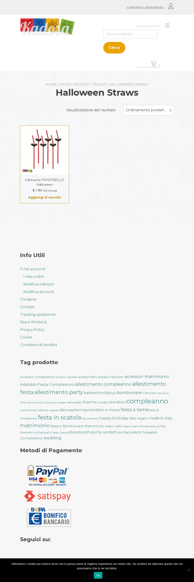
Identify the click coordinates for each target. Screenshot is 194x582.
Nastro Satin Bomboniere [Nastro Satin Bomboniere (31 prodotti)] (139, 426)
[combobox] (148, 110)
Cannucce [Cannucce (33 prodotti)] (149, 393)
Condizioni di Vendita (38, 345)
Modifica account (38, 292)
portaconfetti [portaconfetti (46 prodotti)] (129, 432)
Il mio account (32, 269)
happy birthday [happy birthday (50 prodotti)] (113, 418)
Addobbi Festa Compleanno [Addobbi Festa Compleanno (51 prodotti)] (47, 384)
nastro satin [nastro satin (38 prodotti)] (113, 426)
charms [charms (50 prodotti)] (89, 402)
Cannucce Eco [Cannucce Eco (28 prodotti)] (35, 402)
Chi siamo (28, 299)
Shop (65, 84)
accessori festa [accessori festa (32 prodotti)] (87, 377)
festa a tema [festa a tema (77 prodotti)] (135, 409)
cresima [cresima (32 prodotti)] (43, 410)
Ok (98, 575)
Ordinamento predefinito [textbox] (148, 110)
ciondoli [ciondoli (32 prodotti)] (103, 402)
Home (51, 84)
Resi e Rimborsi (33, 322)
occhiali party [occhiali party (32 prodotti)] (42, 432)
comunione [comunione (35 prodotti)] (28, 410)
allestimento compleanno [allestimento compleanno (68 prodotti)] (103, 384)
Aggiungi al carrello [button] (44, 197)
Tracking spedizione (38, 314)
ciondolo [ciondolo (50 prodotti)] (117, 402)
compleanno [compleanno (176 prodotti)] (147, 401)
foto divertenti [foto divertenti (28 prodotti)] (90, 418)
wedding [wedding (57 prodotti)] (52, 437)
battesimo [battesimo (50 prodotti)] (94, 392)
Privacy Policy (32, 330)
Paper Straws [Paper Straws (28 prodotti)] (59, 432)
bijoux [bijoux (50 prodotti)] (110, 392)
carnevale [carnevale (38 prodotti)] (73, 402)
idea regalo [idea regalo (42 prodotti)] (138, 418)
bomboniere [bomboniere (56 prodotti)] (129, 392)
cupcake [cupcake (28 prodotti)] (54, 410)
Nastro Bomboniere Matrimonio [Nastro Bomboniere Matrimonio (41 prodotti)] (77, 426)
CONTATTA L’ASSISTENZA (145, 7)
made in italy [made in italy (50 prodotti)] (160, 418)
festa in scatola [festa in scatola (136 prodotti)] (59, 417)
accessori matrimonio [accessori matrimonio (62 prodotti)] (147, 376)
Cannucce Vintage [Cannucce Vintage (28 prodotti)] (55, 402)
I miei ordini (33, 276)
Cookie (26, 337)
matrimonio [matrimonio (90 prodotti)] (35, 425)
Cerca (114, 47)
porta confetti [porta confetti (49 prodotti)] (104, 432)
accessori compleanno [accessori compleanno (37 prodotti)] (37, 377)
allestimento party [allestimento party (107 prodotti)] (58, 392)
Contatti (27, 307)
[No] (188, 570)
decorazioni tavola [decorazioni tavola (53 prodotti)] (77, 410)
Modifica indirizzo (38, 284)
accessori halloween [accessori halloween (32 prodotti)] (111, 377)
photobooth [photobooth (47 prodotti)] (79, 432)
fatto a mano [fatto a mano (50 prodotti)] (107, 410)
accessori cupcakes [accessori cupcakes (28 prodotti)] (66, 377)
